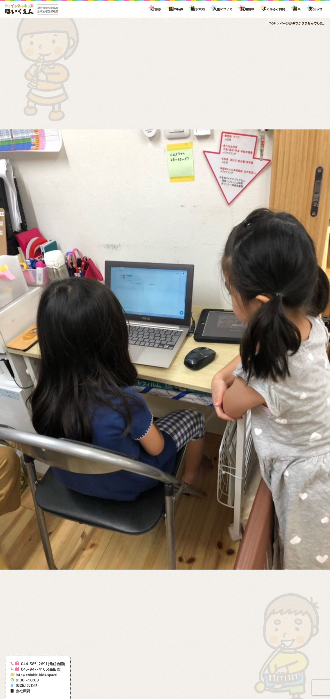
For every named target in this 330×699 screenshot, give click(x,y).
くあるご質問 (273, 9)
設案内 (198, 9)
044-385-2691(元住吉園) (43, 663)
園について (222, 9)
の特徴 (176, 9)
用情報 (247, 9)
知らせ (315, 9)
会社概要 (23, 690)
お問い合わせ (26, 685)
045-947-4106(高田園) (41, 669)
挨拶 (156, 9)
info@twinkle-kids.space (36, 674)
